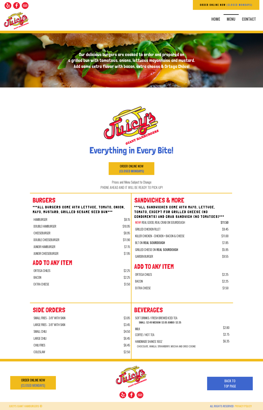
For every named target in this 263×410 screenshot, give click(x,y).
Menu (231, 19)
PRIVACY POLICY (243, 406)
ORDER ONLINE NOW (226, 5)
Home (215, 19)
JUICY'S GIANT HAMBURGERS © (25, 406)
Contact (249, 19)
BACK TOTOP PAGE (230, 383)
